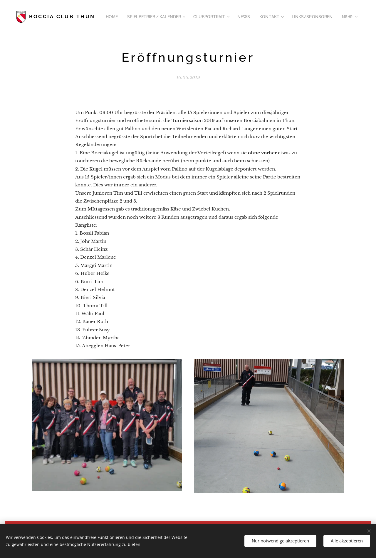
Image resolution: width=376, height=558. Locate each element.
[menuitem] (127, 16)
